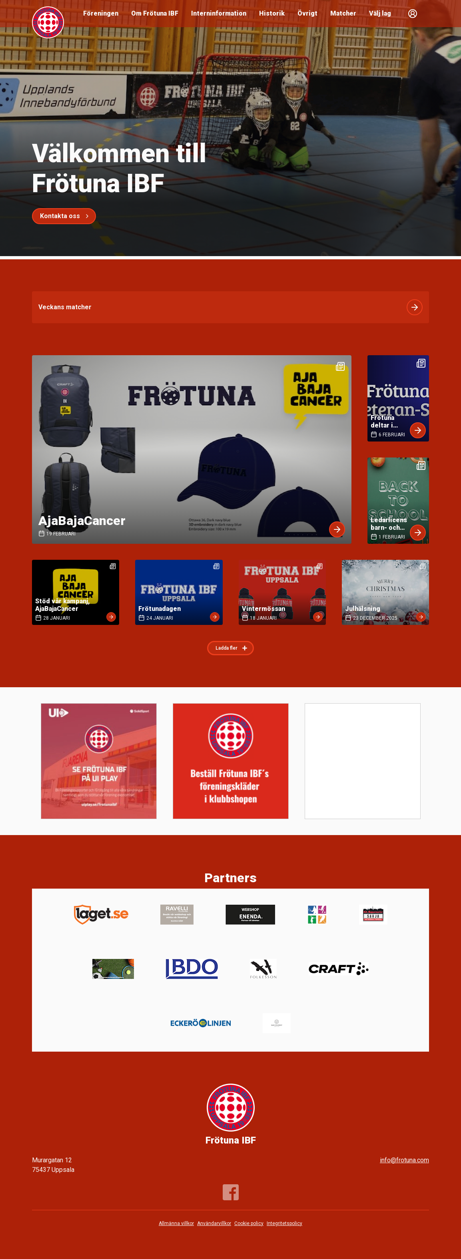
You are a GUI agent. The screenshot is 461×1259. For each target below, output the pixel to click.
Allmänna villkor (176, 1223)
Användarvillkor (214, 1223)
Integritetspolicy (284, 1223)
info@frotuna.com (404, 1160)
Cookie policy (248, 1223)
